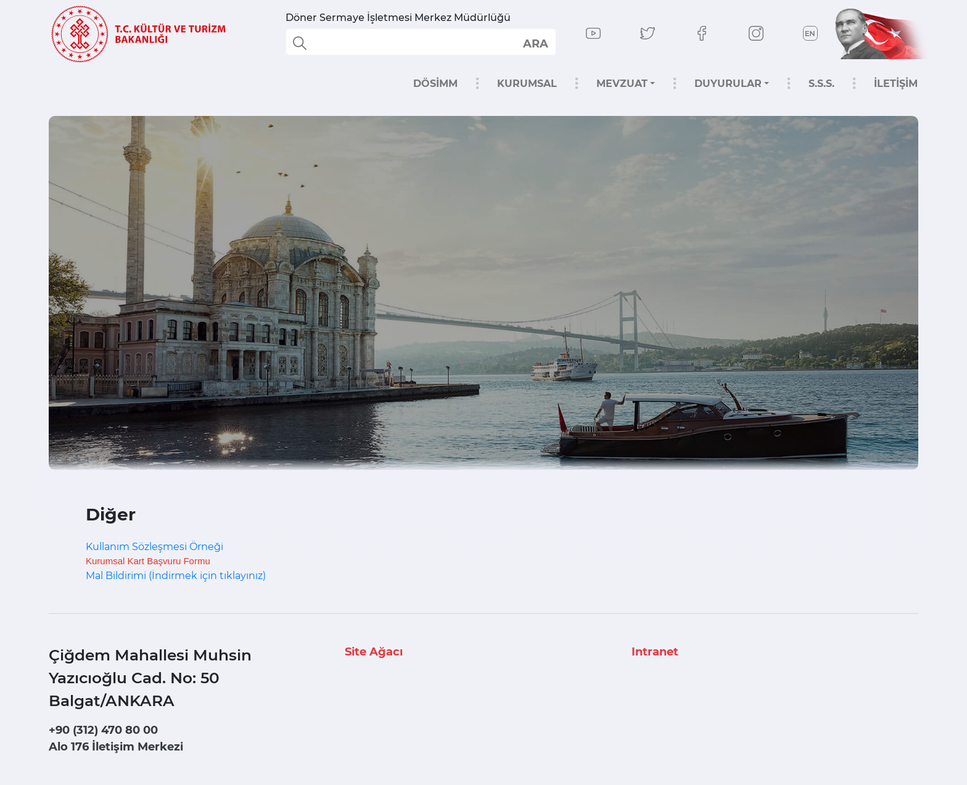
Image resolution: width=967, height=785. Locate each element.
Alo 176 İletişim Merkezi (116, 747)
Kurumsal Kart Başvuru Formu (148, 561)
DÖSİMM (435, 83)
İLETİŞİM (896, 83)
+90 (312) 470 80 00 (103, 730)
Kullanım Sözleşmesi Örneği (154, 547)
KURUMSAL (527, 83)
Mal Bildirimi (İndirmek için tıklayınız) (176, 576)
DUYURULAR (728, 83)
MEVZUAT (622, 83)
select (535, 43)
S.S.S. (821, 83)
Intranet (655, 652)
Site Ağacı (374, 652)
